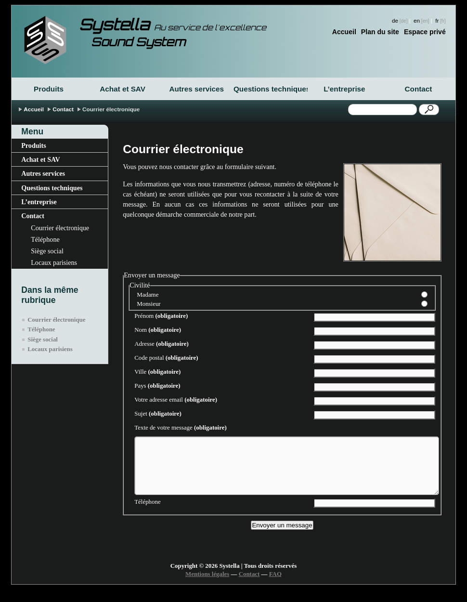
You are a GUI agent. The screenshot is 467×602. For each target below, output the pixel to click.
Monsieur (148, 304)
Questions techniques (271, 89)
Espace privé (425, 32)
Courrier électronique (60, 228)
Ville (157, 371)
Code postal (166, 357)
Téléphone (45, 239)
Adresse (161, 343)
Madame (147, 294)
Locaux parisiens (54, 262)
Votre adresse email (175, 399)
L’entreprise (344, 89)
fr (437, 20)
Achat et (122, 89)
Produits (49, 89)
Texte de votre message (180, 427)
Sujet (158, 413)
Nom (157, 330)
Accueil (344, 32)
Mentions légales (207, 585)
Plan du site (380, 32)
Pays (157, 385)
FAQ (275, 585)
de (395, 20)
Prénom (161, 316)
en (417, 20)
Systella (172, 24)
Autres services (196, 89)
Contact (418, 89)
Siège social (47, 251)
